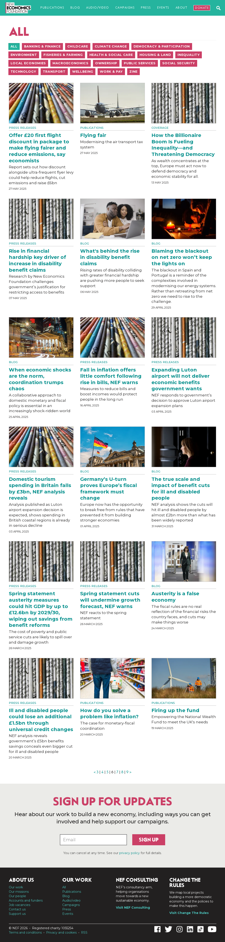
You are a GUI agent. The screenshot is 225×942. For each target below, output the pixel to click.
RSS (84, 932)
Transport (54, 72)
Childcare (77, 46)
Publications (52, 7)
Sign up (149, 840)
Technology (23, 72)
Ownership (106, 63)
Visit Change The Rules (189, 913)
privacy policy (129, 853)
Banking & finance (42, 46)
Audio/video (97, 7)
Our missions (19, 892)
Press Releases (22, 127)
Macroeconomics (71, 63)
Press (146, 7)
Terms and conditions (25, 932)
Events (163, 7)
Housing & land (155, 55)
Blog (75, 7)
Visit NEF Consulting (133, 908)
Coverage (159, 127)
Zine (133, 72)
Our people (17, 896)
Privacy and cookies (61, 932)
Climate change (111, 46)
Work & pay (111, 72)
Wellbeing (82, 72)
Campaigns (125, 7)
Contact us (17, 909)
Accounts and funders (26, 900)
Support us (17, 914)
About (181, 7)
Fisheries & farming (63, 55)
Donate (202, 7)
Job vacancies (19, 905)
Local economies (28, 63)
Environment (24, 55)
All (14, 46)
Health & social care (111, 55)
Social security (178, 63)
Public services (140, 63)
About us (21, 880)
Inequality (189, 55)
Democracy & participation (162, 46)
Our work (16, 887)
